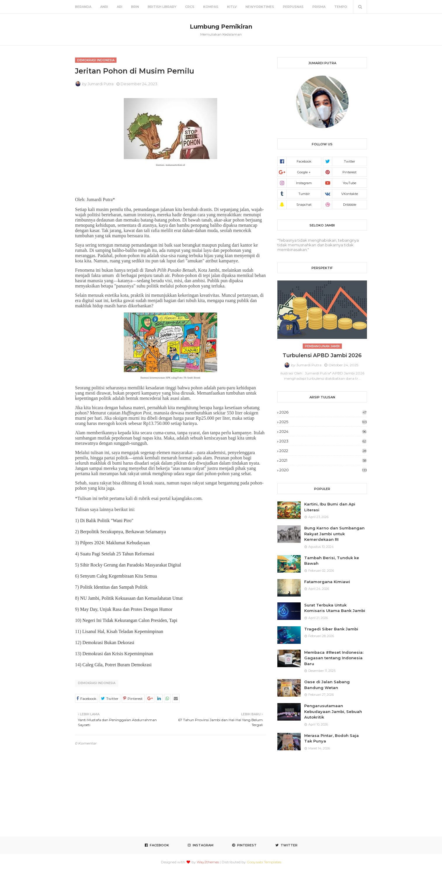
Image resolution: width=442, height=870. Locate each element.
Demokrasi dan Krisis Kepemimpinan (117, 653)
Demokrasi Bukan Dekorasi (108, 642)
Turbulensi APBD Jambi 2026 (322, 355)
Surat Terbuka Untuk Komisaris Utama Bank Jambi (334, 608)
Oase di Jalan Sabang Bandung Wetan (327, 684)
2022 (323, 450)
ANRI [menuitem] (104, 7)
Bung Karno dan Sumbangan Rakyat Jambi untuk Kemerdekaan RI (334, 534)
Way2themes (208, 862)
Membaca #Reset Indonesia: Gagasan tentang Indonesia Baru (333, 658)
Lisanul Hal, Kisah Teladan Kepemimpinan (122, 631)
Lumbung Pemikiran (221, 26)
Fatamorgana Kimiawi (327, 581)
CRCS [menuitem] (189, 7)
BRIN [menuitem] (135, 7)
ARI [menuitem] (119, 7)
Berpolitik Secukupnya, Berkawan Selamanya (123, 531)
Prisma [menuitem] (319, 7)
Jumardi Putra (101, 83)
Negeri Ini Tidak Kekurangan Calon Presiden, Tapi (129, 620)
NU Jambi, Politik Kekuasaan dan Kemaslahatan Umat (131, 598)
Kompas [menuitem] (210, 7)
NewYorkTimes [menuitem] (260, 7)
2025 (323, 421)
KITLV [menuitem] (232, 7)
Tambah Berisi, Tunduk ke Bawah (331, 560)
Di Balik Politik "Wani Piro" (106, 520)
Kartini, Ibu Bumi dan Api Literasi (329, 507)
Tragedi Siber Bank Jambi (331, 629)
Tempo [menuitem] (340, 7)
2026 (323, 412)
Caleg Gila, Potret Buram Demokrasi (117, 664)
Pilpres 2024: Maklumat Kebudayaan (115, 542)
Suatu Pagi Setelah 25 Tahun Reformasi (117, 553)
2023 (323, 441)
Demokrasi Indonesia (96, 683)
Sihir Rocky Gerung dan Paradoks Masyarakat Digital (130, 564)
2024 (323, 431)
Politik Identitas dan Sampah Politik (113, 587)
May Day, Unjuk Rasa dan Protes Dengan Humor (126, 609)
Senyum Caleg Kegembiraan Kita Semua (118, 575)
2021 (323, 460)
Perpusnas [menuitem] (293, 7)
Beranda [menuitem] (83, 7)
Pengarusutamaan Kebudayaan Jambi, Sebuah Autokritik (333, 711)
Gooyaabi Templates (264, 862)
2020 (323, 470)
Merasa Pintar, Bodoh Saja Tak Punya (331, 738)
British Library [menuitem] (162, 7)
